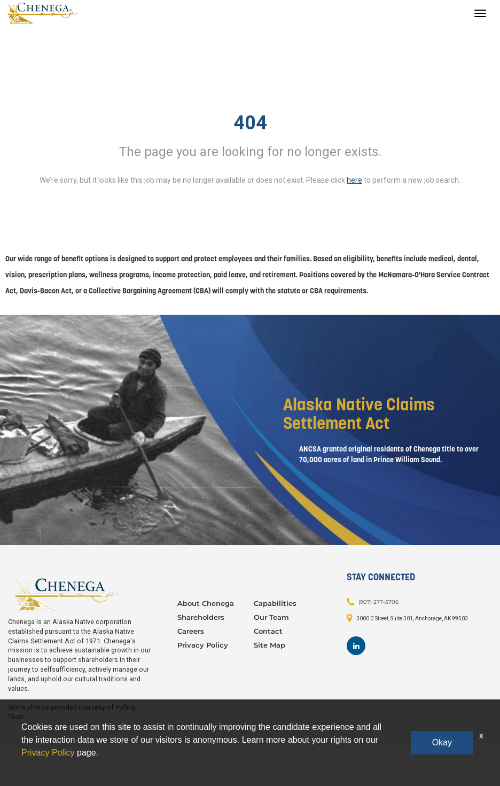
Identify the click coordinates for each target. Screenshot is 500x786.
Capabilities (275, 603)
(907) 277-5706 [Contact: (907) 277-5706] (378, 601)
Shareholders (200, 617)
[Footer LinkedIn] (356, 645)
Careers (190, 631)
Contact (268, 631)
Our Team (271, 617)
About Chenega (205, 603)
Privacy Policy (202, 645)
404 (250, 123)
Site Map (269, 645)
